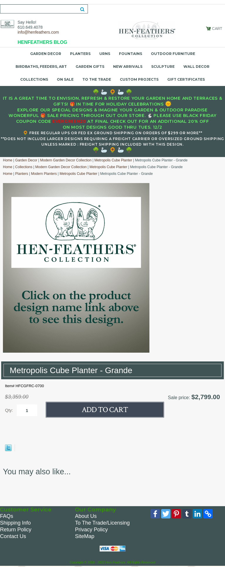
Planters (80, 53)
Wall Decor (196, 66)
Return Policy (15, 529)
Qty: (9, 410)
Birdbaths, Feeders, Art (41, 66)
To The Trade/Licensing (102, 523)
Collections (34, 79)
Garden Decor (45, 53)
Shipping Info (15, 523)
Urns (104, 53)
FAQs (6, 516)
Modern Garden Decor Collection (65, 160)
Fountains (130, 53)
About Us (86, 516)
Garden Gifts (90, 66)
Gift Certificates (186, 79)
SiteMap (84, 536)
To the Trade (96, 79)
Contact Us (13, 536)
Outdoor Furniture (173, 53)
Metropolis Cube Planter (113, 160)
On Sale (65, 79)
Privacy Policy (91, 529)
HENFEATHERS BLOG (42, 42)
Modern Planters (44, 174)
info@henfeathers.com (38, 32)
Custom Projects (139, 79)
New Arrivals (127, 66)
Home (7, 160)
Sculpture (163, 66)
